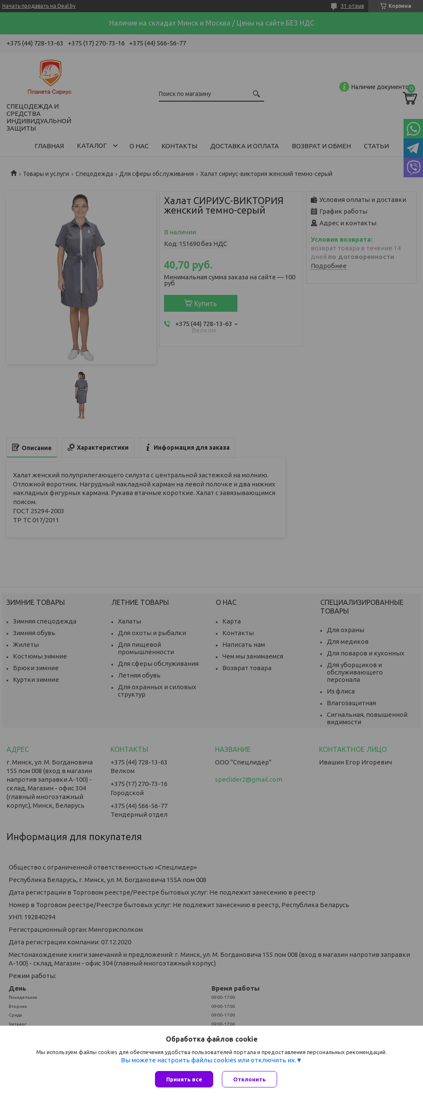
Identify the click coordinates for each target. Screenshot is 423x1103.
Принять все (184, 1079)
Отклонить (249, 1079)
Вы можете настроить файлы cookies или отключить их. (208, 1060)
